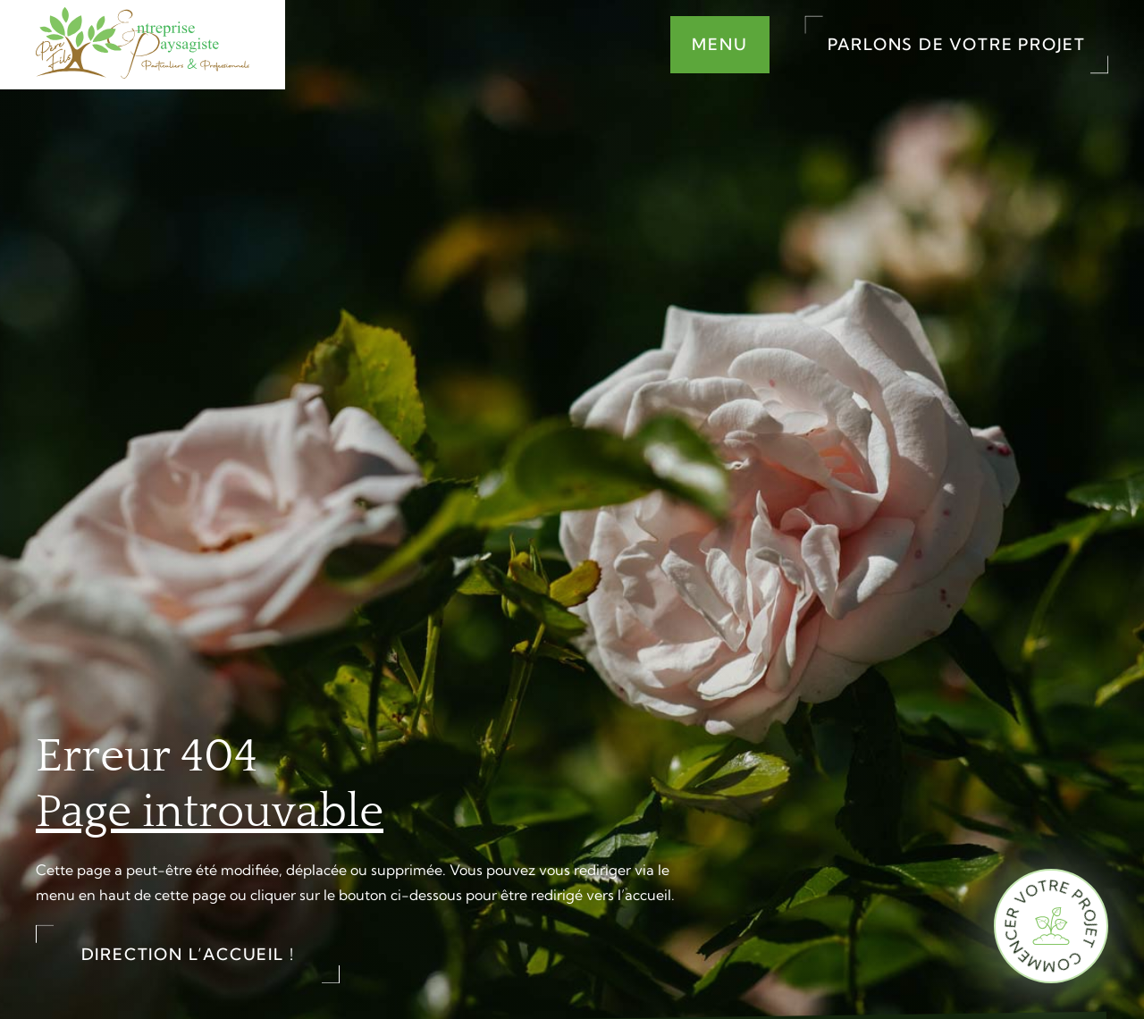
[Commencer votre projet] (1051, 926)
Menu (719, 44)
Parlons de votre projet (957, 44)
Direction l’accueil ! (188, 954)
